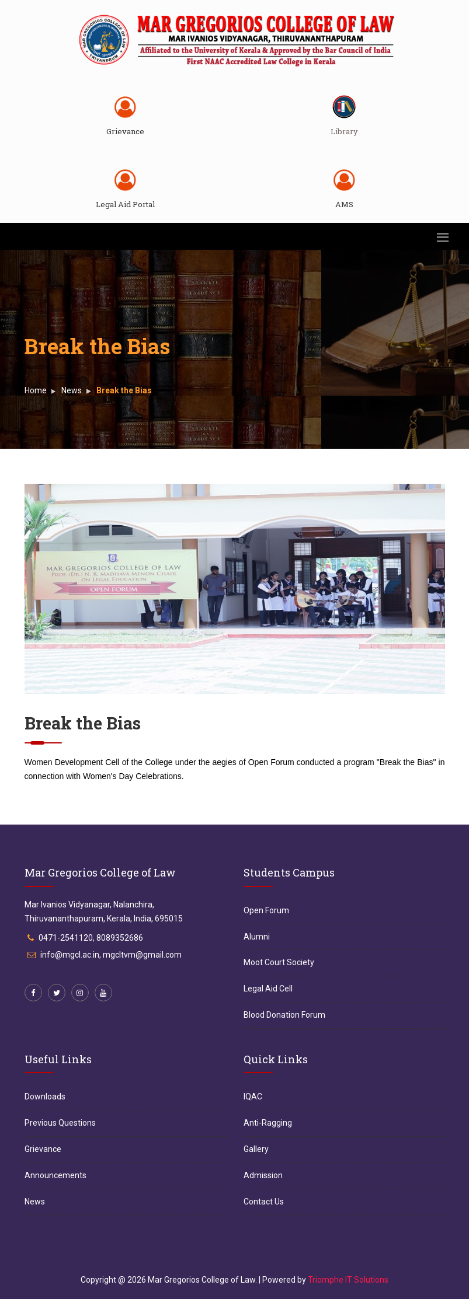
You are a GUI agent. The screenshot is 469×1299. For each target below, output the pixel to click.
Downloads (45, 1096)
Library (344, 131)
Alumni (257, 936)
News (71, 390)
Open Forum (266, 910)
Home (36, 390)
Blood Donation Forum (284, 1014)
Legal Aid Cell (268, 988)
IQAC (253, 1096)
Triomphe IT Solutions (348, 1279)
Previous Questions (60, 1122)
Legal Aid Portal (125, 204)
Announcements (55, 1175)
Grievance (125, 131)
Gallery (256, 1149)
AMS (344, 204)
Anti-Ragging (268, 1122)
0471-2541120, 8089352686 (91, 937)
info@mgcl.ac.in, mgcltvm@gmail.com (111, 954)
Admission (263, 1175)
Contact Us (264, 1201)
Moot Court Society (279, 962)
